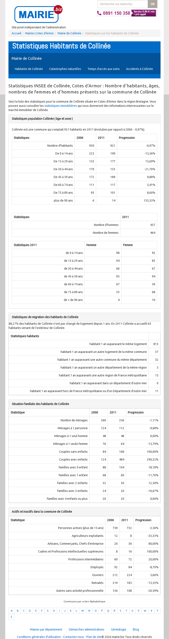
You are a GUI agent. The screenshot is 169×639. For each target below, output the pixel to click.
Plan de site (94, 637)
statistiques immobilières (60, 105)
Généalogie (118, 629)
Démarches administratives (86, 629)
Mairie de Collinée (69, 33)
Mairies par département (46, 629)
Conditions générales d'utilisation (39, 637)
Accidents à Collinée (139, 69)
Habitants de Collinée (29, 69)
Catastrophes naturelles (65, 69)
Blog (136, 629)
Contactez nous (73, 637)
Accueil (16, 33)
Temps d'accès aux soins (103, 69)
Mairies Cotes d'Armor (39, 33)
